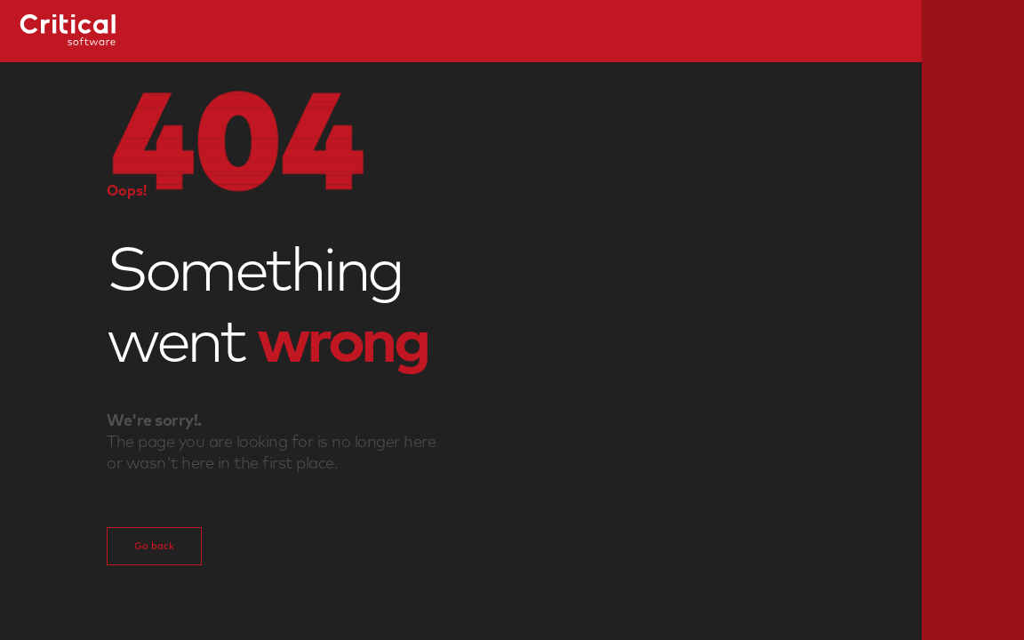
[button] (240, 140)
